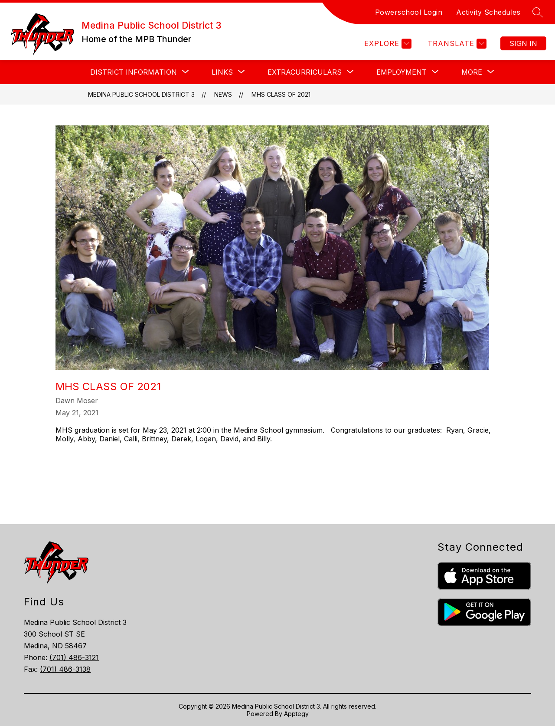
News (223, 94)
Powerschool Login (409, 12)
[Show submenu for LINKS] (222, 72)
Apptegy (296, 713)
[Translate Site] (455, 43)
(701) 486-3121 (74, 657)
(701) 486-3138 (65, 669)
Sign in (523, 43)
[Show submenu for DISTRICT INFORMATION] (133, 72)
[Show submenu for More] (471, 72)
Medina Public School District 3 (141, 94)
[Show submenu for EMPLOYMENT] (401, 72)
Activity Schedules (488, 12)
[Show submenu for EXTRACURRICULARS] (305, 72)
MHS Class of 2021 (280, 94)
